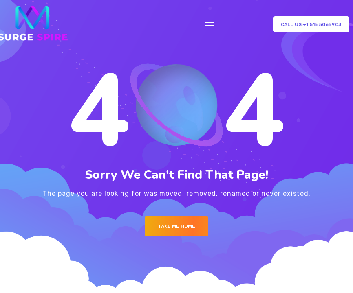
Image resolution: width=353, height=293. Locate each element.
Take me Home (176, 226)
